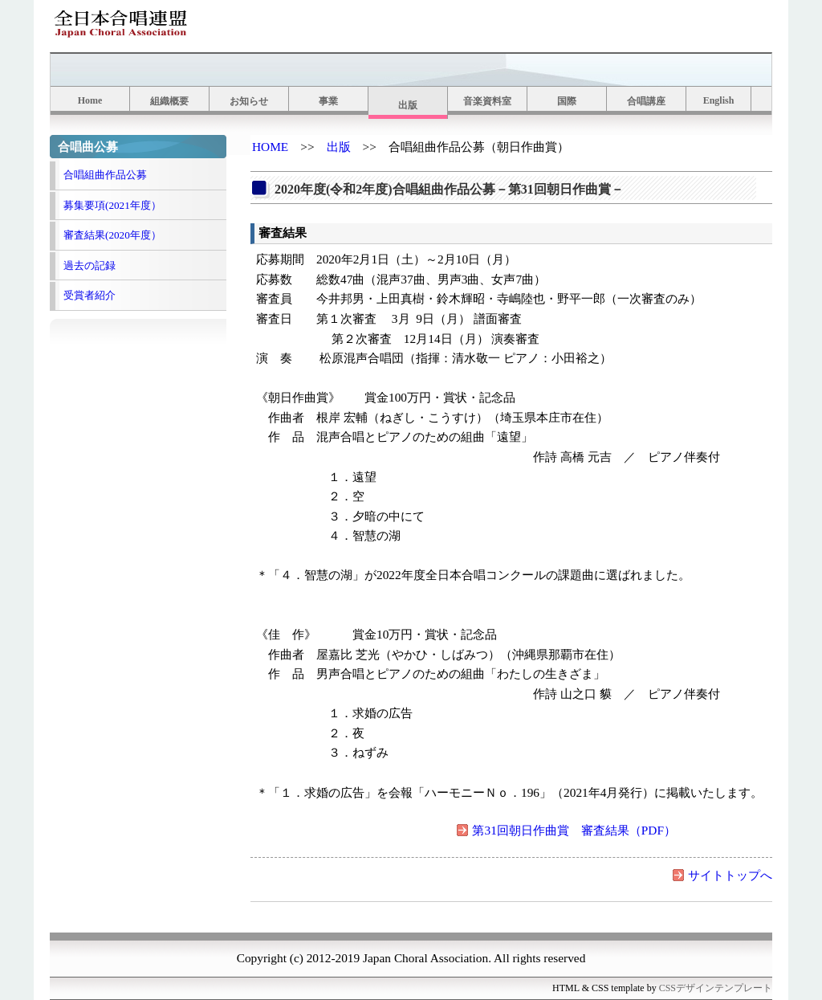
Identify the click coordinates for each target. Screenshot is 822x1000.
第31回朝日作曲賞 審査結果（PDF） (574, 830)
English (719, 100)
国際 (566, 101)
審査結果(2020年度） (112, 235)
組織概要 (169, 101)
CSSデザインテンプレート (715, 988)
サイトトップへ (730, 875)
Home (90, 100)
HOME (270, 146)
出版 (407, 105)
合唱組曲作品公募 (105, 175)
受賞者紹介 (89, 295)
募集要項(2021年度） (112, 205)
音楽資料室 (487, 101)
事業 (328, 101)
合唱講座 (646, 101)
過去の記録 (89, 265)
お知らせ (249, 101)
